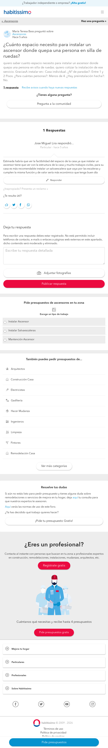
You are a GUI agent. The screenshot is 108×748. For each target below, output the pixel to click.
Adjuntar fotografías (54, 273)
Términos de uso (53, 729)
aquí (75, 497)
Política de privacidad (53, 732)
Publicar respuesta (54, 283)
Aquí (8, 507)
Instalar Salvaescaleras (22, 330)
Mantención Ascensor (21, 339)
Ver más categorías (54, 466)
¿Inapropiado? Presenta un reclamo (25, 189)
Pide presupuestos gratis (54, 632)
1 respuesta (11, 87)
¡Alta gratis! (78, 3)
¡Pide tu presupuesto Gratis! (54, 520)
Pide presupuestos (54, 742)
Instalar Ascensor (18, 321)
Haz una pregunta (92, 21)
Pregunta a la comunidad (54, 103)
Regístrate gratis (54, 565)
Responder (54, 180)
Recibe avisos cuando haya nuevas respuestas (49, 87)
